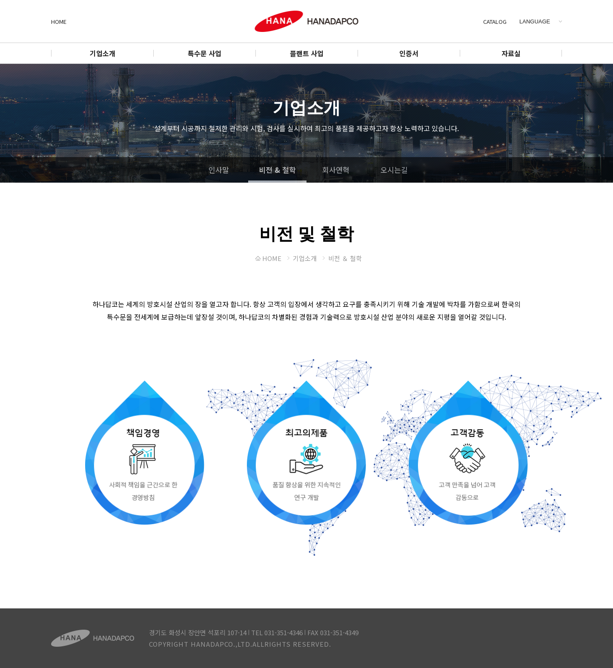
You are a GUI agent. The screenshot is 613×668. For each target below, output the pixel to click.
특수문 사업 (204, 53)
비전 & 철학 (277, 169)
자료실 (511, 53)
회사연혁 (335, 169)
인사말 (219, 169)
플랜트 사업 (307, 53)
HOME (58, 21)
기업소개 (102, 53)
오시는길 (394, 169)
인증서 (408, 53)
